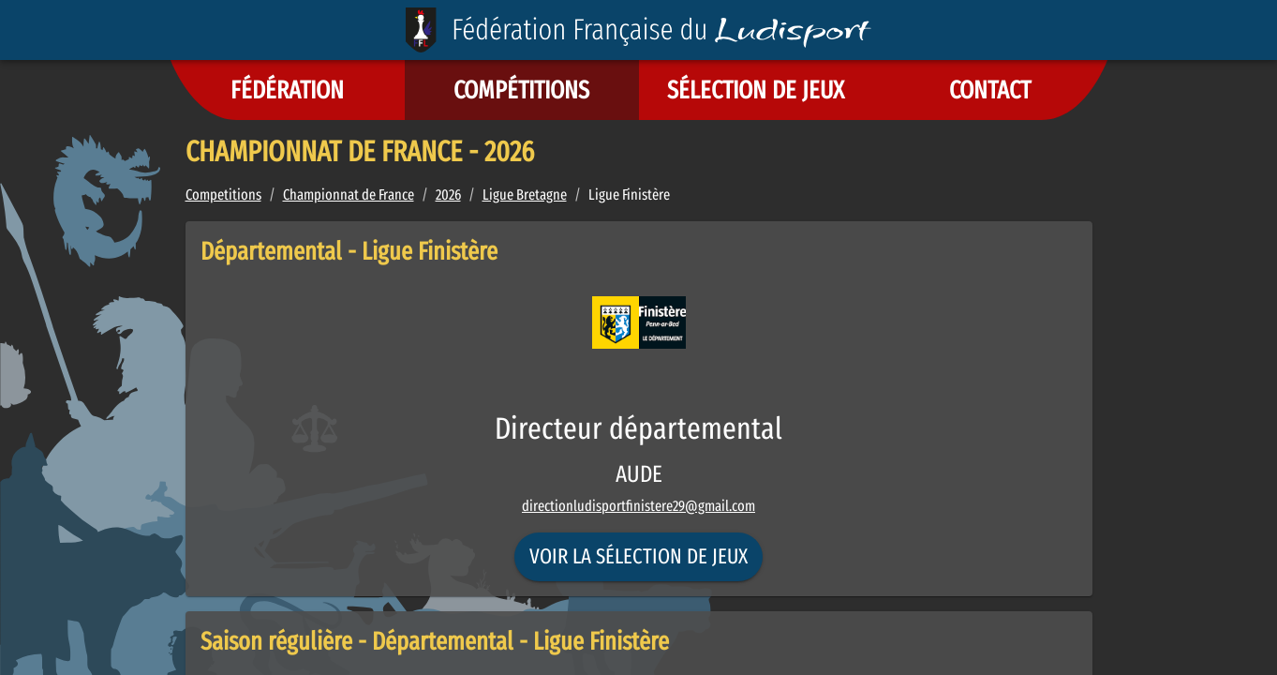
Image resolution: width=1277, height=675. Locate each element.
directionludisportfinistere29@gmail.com (638, 506)
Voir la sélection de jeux (638, 556)
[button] (288, 90)
